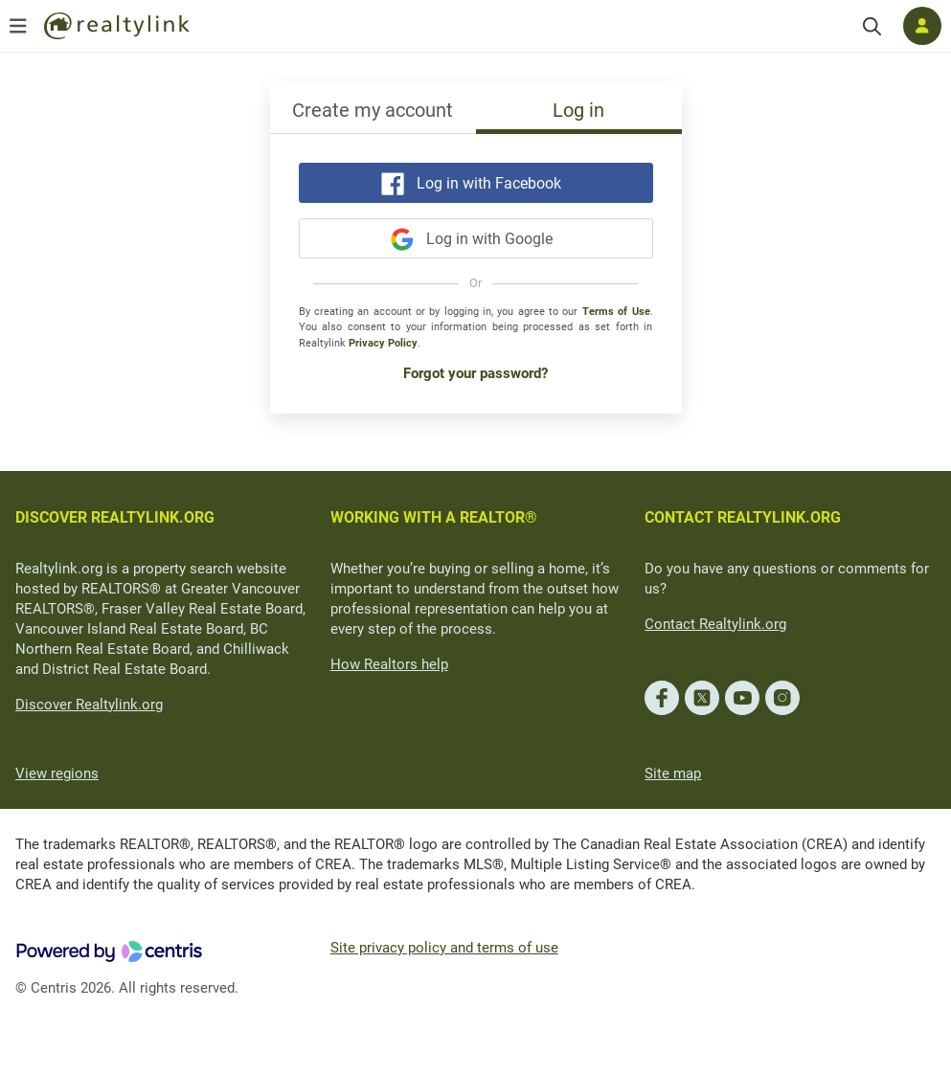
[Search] (872, 26)
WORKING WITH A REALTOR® (433, 517)
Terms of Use (616, 311)
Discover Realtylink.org (89, 704)
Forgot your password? (475, 373)
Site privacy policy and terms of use (444, 947)
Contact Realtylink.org (715, 624)
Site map (673, 773)
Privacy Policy (383, 343)
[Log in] (922, 26)
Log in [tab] (578, 110)
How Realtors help (389, 664)
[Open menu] (18, 26)
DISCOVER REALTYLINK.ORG (115, 517)
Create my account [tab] (372, 110)
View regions (57, 773)
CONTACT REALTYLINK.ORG (743, 517)
